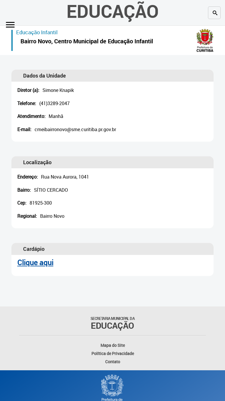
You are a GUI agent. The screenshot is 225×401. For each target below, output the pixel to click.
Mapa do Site (112, 345)
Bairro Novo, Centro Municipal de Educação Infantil (87, 42)
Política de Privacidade (112, 353)
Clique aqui (35, 262)
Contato (112, 361)
